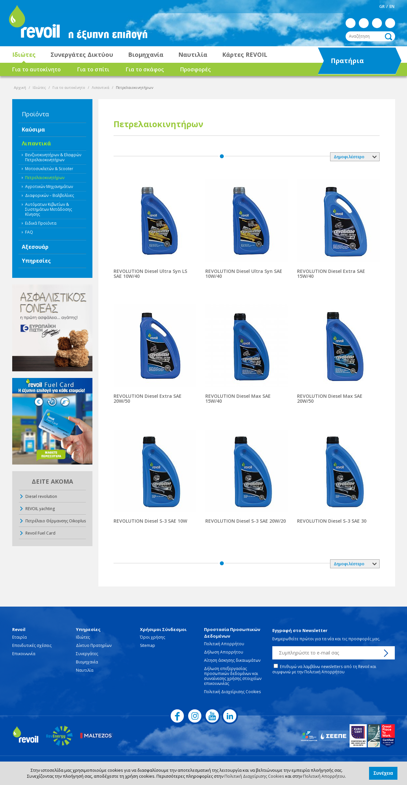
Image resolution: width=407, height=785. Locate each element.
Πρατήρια (353, 61)
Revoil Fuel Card (40, 533)
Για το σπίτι (93, 69)
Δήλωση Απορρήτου (223, 652)
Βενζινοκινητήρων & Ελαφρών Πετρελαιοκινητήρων (53, 157)
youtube (377, 23)
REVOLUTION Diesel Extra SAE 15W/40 (331, 274)
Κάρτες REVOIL (244, 54)
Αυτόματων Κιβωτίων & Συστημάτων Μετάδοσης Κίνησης (48, 209)
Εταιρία (19, 637)
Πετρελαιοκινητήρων (44, 177)
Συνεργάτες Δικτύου (82, 54)
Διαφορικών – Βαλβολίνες (49, 195)
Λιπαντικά (100, 87)
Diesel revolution (41, 496)
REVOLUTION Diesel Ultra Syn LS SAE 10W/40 (150, 274)
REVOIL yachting (40, 508)
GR (382, 6)
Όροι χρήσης (152, 637)
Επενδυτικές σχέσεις (31, 645)
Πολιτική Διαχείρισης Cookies (254, 776)
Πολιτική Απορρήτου (324, 776)
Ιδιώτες (24, 54)
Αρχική (20, 87)
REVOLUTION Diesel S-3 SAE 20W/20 (245, 520)
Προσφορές (195, 69)
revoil (34, 23)
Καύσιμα (33, 129)
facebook (351, 23)
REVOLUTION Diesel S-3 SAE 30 (331, 520)
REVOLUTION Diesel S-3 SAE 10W (150, 520)
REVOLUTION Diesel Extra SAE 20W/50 (148, 398)
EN (392, 6)
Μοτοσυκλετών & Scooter (49, 168)
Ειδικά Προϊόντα (40, 223)
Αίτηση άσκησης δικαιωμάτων (232, 660)
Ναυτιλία (192, 54)
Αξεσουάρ (35, 246)
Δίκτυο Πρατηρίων (94, 645)
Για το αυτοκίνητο (36, 69)
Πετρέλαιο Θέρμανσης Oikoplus (55, 521)
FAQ (29, 232)
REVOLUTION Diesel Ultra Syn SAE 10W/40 (243, 274)
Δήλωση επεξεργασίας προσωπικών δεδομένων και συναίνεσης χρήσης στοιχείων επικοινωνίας (232, 676)
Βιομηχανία (145, 54)
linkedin (390, 23)
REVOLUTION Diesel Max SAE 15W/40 (238, 398)
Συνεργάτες (87, 653)
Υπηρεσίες (36, 260)
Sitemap (147, 645)
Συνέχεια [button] (383, 773)
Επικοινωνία (23, 653)
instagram (364, 23)
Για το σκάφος (145, 69)
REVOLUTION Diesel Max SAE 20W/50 (329, 398)
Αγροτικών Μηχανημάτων (49, 186)
